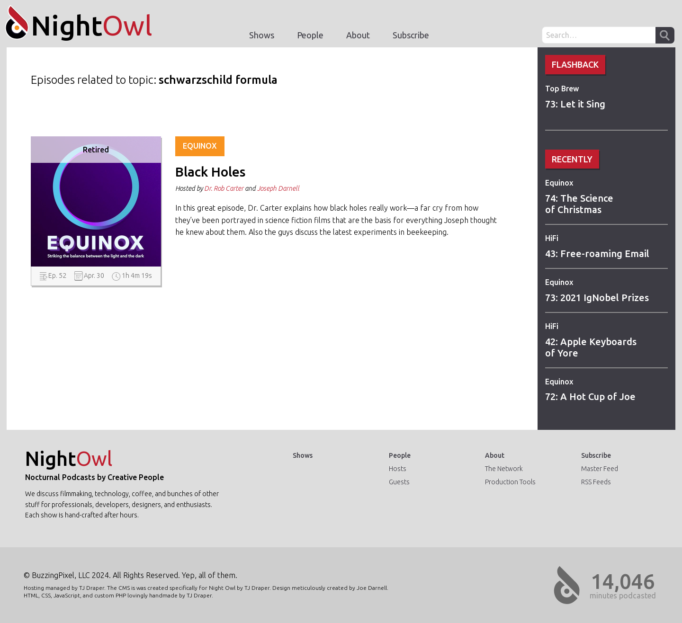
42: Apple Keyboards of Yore (591, 347)
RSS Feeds (596, 482)
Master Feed (599, 468)
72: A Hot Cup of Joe (590, 396)
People (310, 35)
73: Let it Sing (575, 103)
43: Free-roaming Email (597, 253)
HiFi (551, 238)
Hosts (397, 468)
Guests (399, 482)
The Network (504, 468)
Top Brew (562, 88)
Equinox (559, 182)
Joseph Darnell (278, 188)
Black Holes (210, 172)
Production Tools (510, 482)
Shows (261, 35)
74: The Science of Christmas (579, 204)
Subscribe (411, 35)
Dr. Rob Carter (223, 188)
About (358, 35)
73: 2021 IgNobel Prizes (597, 297)
